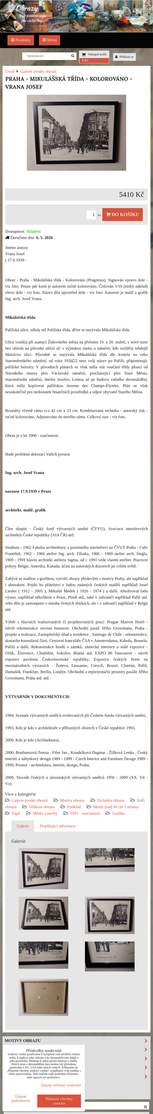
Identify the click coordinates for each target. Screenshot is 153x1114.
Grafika (118, 813)
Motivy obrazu (72, 800)
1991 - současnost (85, 813)
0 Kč (85, 60)
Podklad (74, 806)
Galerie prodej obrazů (30, 800)
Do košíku (122, 214)
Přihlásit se (124, 57)
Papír (16, 813)
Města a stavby (45, 813)
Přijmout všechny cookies (59, 1101)
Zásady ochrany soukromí (61, 1085)
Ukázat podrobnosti (20, 1098)
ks (94, 215)
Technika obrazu (110, 800)
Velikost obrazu (42, 806)
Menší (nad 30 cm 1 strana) (115, 806)
